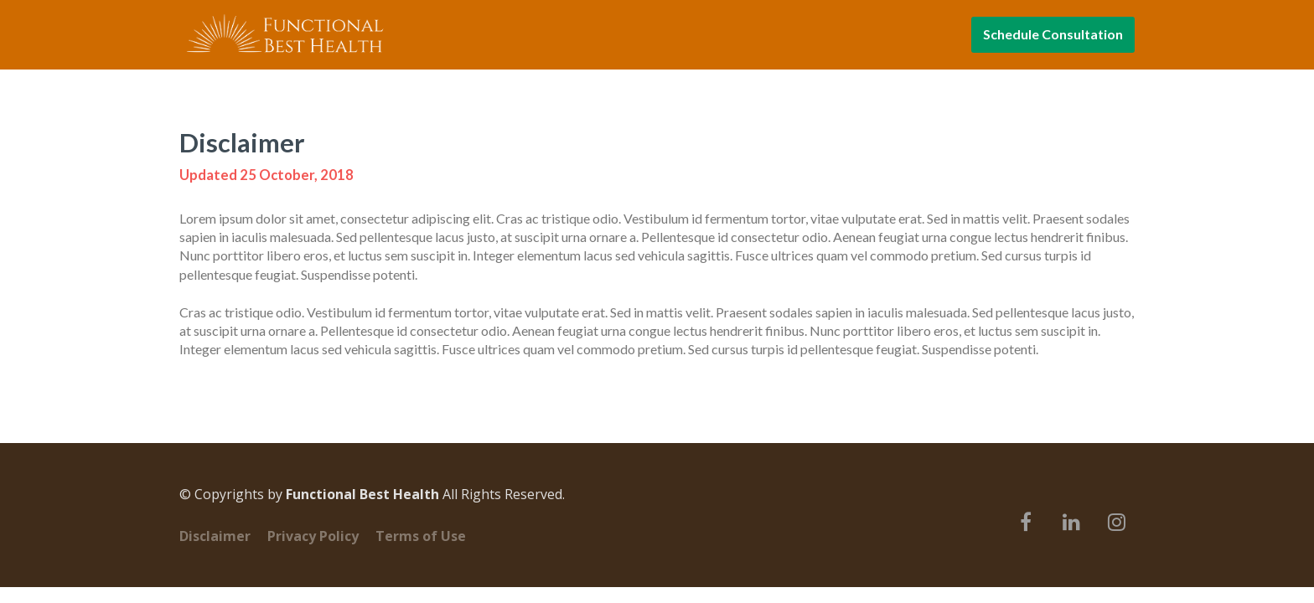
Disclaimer (215, 536)
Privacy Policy (313, 536)
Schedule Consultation (1053, 34)
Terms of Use (420, 536)
